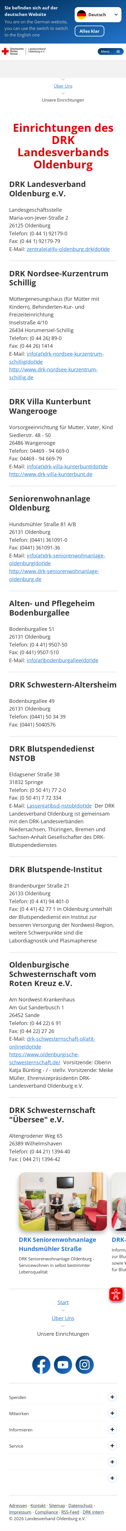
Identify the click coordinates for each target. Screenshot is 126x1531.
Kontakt (38, 1505)
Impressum (20, 1512)
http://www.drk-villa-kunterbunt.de (50, 474)
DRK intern (93, 1512)
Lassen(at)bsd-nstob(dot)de (59, 805)
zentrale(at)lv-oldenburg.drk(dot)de (68, 248)
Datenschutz (80, 1505)
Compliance (46, 1512)
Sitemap (57, 1505)
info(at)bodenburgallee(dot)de (62, 660)
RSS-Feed (70, 1512)
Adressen (18, 1505)
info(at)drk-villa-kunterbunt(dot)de (67, 466)
